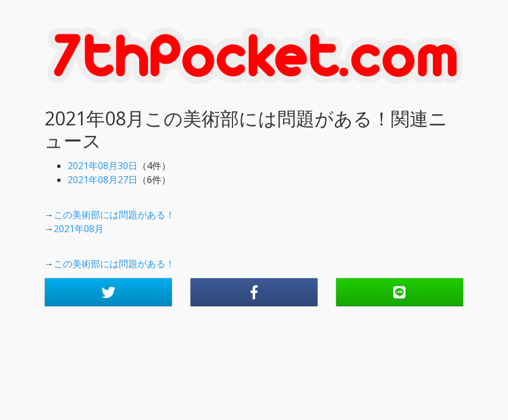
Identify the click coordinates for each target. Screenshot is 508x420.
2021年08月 (79, 228)
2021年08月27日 (102, 179)
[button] (108, 292)
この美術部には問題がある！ (114, 214)
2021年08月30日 (102, 165)
